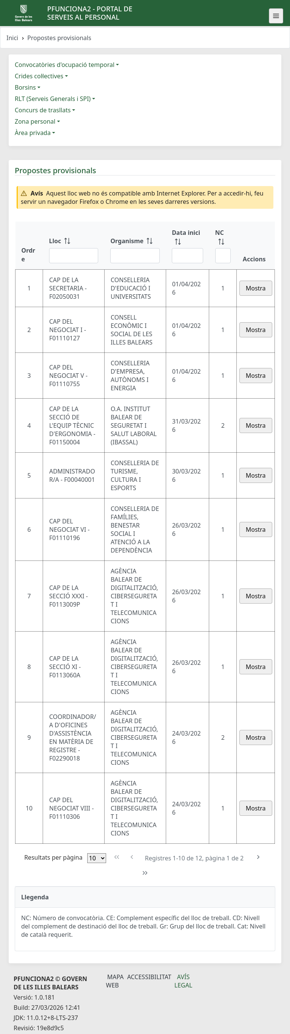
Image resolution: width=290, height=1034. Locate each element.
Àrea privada (33, 133)
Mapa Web (115, 981)
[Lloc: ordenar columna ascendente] (74, 245)
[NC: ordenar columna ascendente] (223, 245)
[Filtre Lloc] (74, 255)
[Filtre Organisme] (135, 255)
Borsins (25, 87)
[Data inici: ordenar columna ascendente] (187, 245)
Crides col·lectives (39, 76)
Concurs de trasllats (43, 110)
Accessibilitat (149, 977)
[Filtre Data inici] (187, 255)
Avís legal (183, 981)
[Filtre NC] (223, 255)
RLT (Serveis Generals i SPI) (53, 99)
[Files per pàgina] (96, 858)
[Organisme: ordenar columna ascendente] (135, 245)
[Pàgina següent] (258, 857)
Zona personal (35, 121)
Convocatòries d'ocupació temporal (64, 65)
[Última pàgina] (145, 873)
